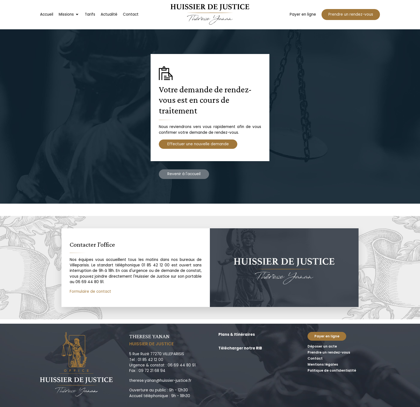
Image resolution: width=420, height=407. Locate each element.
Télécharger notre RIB (240, 348)
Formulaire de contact (90, 291)
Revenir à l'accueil (184, 174)
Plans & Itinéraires (236, 334)
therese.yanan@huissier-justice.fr (160, 380)
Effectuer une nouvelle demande (198, 144)
